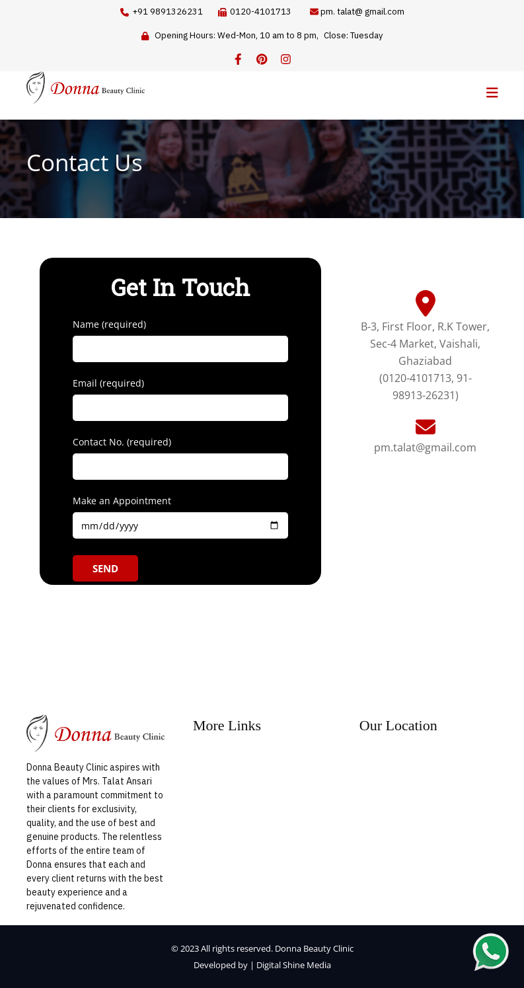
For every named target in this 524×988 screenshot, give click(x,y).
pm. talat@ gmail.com (362, 11)
